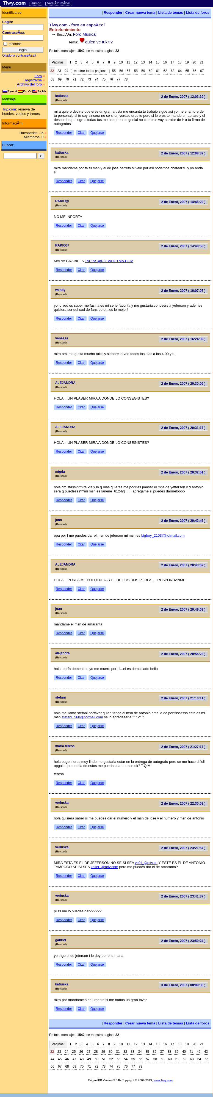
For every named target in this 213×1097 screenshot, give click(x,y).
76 (111, 79)
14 (150, 62)
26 (81, 1052)
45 (60, 1059)
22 (52, 71)
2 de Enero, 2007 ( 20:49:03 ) (183, 609)
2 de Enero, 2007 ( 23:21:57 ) (183, 848)
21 (201, 62)
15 (157, 62)
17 (172, 62)
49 (89, 1059)
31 (118, 1052)
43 (206, 1052)
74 (96, 79)
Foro (38, 76)
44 (52, 1059)
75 (104, 79)
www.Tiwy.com (163, 1080)
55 (114, 71)
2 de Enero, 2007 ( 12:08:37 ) (183, 153)
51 (104, 1059)
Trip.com (9, 109)
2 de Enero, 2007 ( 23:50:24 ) (183, 941)
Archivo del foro (29, 84)
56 (121, 71)
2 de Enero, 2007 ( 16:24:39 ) (183, 339)
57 (128, 71)
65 (187, 71)
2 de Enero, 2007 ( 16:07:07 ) (183, 291)
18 (179, 62)
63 (172, 71)
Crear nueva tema (140, 12)
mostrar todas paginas (90, 71)
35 (147, 1052)
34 (140, 1052)
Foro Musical (84, 34)
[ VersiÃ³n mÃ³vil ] (58, 3)
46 (67, 1059)
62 (165, 71)
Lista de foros (197, 12)
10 (121, 62)
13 (143, 62)
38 (169, 1052)
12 (135, 62)
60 (150, 71)
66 (194, 71)
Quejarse (97, 133)
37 (162, 1052)
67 (202, 71)
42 (198, 1052)
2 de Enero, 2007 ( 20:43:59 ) (183, 565)
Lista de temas (170, 12)
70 (67, 79)
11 (128, 62)
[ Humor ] (35, 3)
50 (96, 1059)
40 (184, 1052)
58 (136, 71)
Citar (81, 133)
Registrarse (33, 80)
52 (111, 1059)
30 (110, 1052)
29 (103, 1052)
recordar (15, 44)
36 (154, 1052)
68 (52, 79)
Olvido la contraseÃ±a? (19, 55)
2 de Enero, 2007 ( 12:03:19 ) (183, 97)
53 (118, 1059)
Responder (113, 12)
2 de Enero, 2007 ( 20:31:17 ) (183, 428)
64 (180, 71)
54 (126, 1059)
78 (126, 79)
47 (74, 1059)
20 (194, 62)
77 (118, 79)
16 (165, 62)
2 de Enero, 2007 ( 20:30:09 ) (183, 384)
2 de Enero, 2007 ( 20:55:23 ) (183, 654)
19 (187, 62)
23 (59, 71)
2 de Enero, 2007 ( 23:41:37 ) (183, 896)
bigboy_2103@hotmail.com (163, 535)
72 (82, 79)
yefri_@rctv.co (146, 863)
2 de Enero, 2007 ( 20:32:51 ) (183, 472)
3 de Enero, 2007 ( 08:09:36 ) (183, 985)
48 (82, 1059)
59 (143, 71)
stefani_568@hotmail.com (82, 717)
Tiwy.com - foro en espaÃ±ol (77, 25)
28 (96, 1052)
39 (176, 1052)
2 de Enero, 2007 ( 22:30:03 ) (183, 803)
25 (74, 1052)
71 (74, 79)
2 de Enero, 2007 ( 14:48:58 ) (183, 246)
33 (132, 1052)
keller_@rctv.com (104, 867)
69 (60, 79)
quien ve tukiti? (99, 42)
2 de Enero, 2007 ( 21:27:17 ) (183, 747)
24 (66, 71)
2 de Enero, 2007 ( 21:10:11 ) (183, 698)
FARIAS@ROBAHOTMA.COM (109, 261)
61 (158, 71)
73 (89, 79)
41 (191, 1052)
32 (125, 1052)
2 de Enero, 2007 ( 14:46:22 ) (183, 202)
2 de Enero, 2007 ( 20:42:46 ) (183, 521)
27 (88, 1052)
